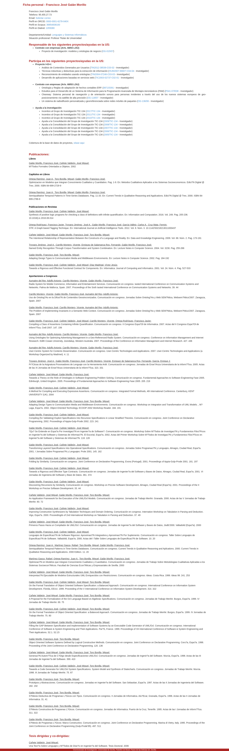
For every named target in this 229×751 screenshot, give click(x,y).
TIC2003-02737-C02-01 (107, 77)
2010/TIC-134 (93, 118)
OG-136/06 (143, 101)
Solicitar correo (43, 18)
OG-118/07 (92, 97)
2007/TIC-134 (111, 128)
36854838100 (53, 24)
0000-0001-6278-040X (57, 21)
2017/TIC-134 (93, 111)
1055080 (50, 28)
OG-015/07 (107, 51)
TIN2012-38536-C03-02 (102, 67)
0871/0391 (108, 87)
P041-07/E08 (171, 91)
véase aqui (79, 143)
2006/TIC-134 (111, 131)
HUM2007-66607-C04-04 (121, 71)
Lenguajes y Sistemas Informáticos (69, 34)
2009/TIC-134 (111, 121)
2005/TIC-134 (111, 134)
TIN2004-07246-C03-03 (103, 74)
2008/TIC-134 (111, 124)
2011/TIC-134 (93, 114)
